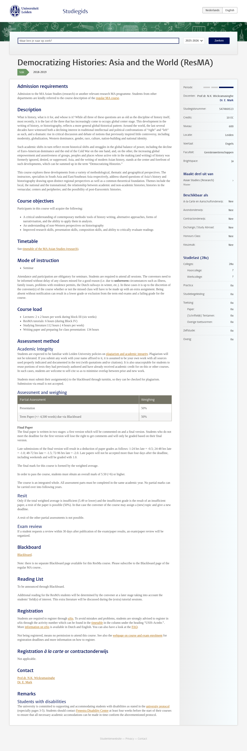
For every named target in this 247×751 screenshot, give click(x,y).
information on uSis (37, 627)
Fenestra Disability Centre (92, 710)
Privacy (129, 739)
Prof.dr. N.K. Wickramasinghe (36, 678)
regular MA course (107, 98)
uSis (70, 618)
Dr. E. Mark (24, 682)
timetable (97, 622)
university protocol (157, 706)
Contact (142, 739)
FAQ (135, 627)
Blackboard (24, 554)
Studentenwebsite (111, 739)
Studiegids (75, 11)
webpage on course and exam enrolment (137, 635)
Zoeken (219, 40)
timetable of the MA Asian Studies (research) (50, 248)
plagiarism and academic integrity (127, 354)
